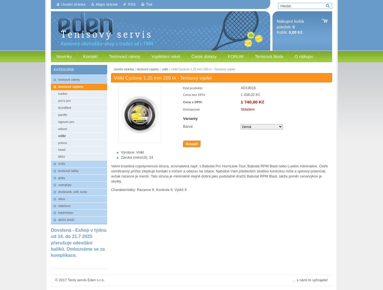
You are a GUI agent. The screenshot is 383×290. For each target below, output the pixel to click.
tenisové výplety (148, 69)
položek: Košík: (290, 27)
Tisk (149, 4)
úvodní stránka (124, 69)
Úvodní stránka (73, 4)
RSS (132, 4)
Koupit (192, 144)
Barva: (188, 126)
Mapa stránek (107, 4)
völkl (165, 69)
